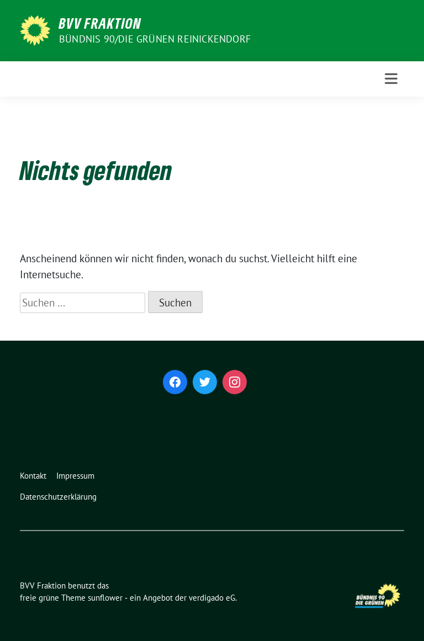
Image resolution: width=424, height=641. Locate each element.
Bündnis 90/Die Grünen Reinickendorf (155, 39)
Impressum (75, 475)
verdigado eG (212, 597)
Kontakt (33, 475)
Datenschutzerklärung (58, 496)
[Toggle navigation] (391, 78)
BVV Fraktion (100, 23)
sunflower (105, 597)
